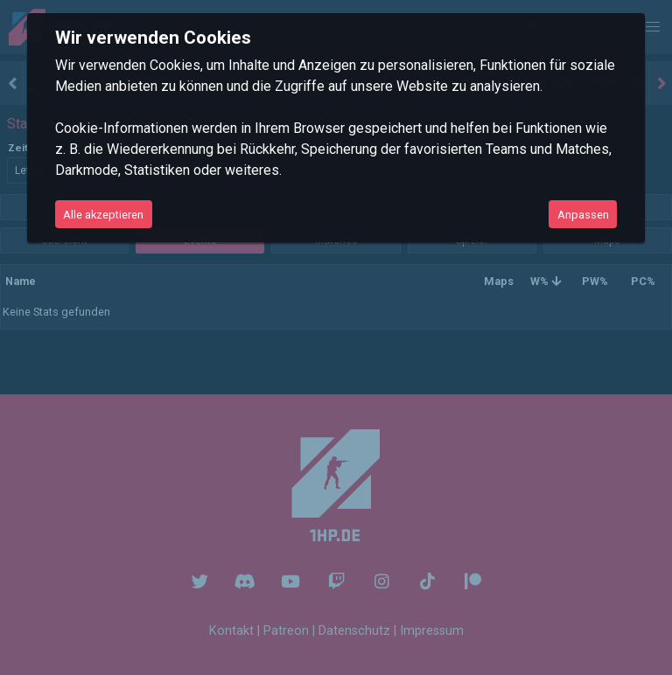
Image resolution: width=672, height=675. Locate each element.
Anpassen (583, 214)
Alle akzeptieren (103, 214)
